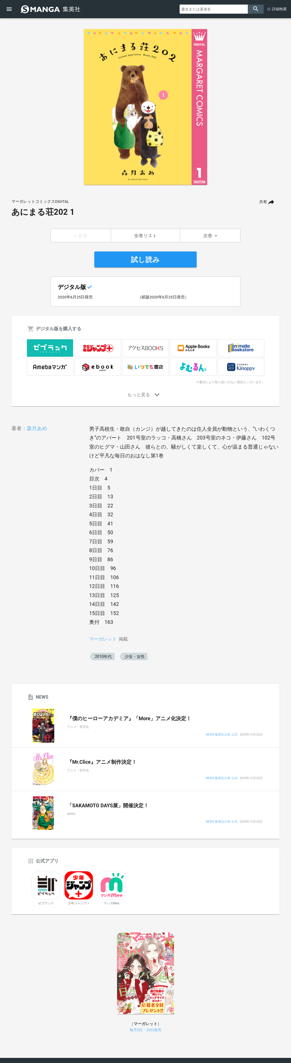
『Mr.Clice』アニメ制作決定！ (102, 762)
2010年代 (103, 656)
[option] (145, 107)
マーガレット (103, 639)
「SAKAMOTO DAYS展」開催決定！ (108, 805)
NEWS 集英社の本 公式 (222, 734)
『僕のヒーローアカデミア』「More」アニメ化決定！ (129, 718)
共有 (263, 202)
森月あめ (37, 428)
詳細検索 (279, 9)
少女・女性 (135, 656)
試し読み (145, 260)
